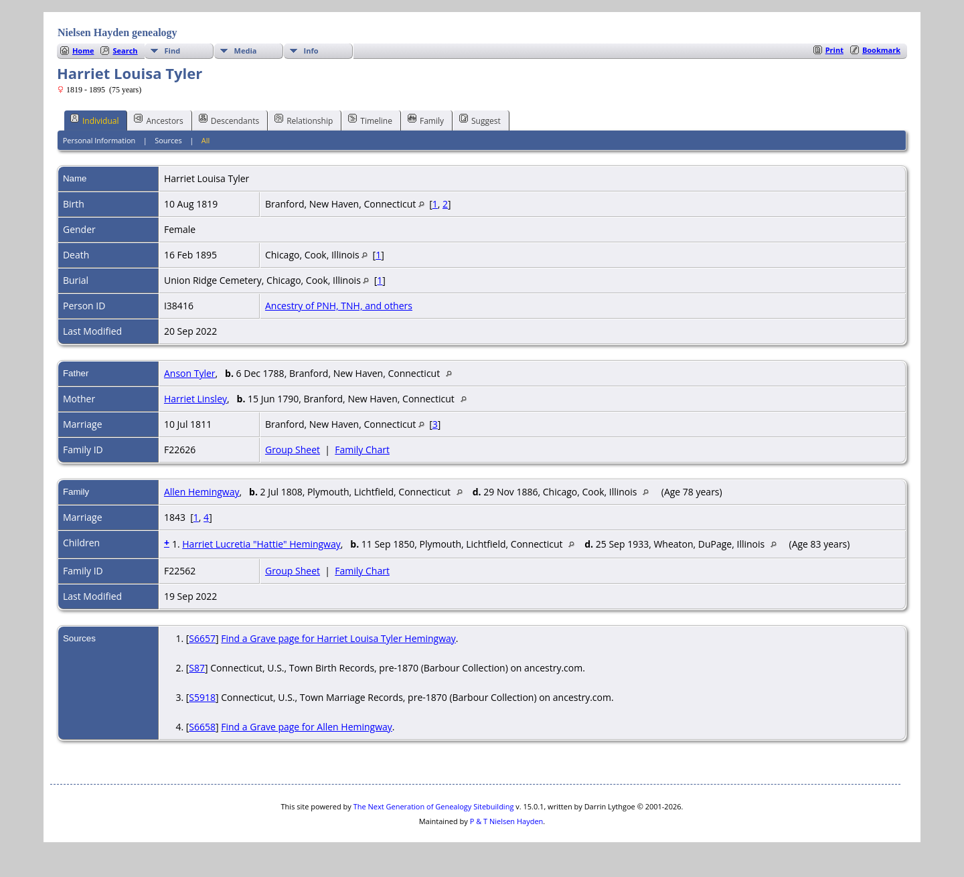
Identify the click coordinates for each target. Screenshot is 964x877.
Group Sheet (292, 449)
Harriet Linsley (195, 398)
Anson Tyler (190, 373)
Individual (94, 120)
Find (173, 51)
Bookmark (881, 50)
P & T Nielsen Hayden (507, 821)
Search (124, 51)
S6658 (202, 726)
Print (834, 50)
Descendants (229, 120)
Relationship (303, 120)
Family (426, 120)
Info (311, 51)
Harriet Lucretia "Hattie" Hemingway (261, 544)
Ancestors (158, 120)
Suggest (480, 120)
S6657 (202, 638)
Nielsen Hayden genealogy (117, 32)
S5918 (202, 697)
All (206, 140)
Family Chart (362, 449)
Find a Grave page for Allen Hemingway (306, 726)
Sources (168, 140)
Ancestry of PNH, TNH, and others (338, 305)
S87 (197, 667)
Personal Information (99, 140)
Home (83, 51)
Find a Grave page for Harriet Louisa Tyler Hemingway (338, 638)
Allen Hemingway (202, 491)
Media (245, 51)
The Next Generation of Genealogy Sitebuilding (433, 806)
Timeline (370, 120)
